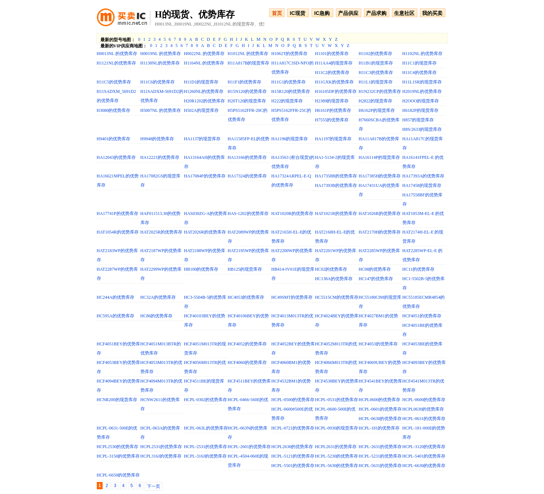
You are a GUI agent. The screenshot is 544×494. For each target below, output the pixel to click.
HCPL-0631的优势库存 (424, 418)
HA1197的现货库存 (333, 138)
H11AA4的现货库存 (334, 63)
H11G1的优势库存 (288, 82)
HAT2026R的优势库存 (205, 232)
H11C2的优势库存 (332, 72)
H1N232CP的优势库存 (380, 91)
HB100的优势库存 (201, 269)
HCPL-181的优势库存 (379, 428)
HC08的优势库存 (375, 269)
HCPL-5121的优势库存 (293, 456)
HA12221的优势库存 (159, 157)
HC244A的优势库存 (115, 297)
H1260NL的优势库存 (204, 91)
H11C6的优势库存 (157, 82)
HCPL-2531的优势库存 (205, 446)
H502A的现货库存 (201, 110)
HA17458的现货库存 (421, 185)
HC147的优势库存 (376, 278)
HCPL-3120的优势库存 (424, 446)
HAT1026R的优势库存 (380, 213)
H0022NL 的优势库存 (204, 53)
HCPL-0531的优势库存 (336, 399)
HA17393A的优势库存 (423, 176)
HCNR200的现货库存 (117, 399)
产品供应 (348, 13)
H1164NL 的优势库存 (204, 63)
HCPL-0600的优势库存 (424, 399)
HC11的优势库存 (418, 269)
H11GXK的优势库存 (334, 82)
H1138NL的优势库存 (160, 63)
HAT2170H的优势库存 (380, 232)
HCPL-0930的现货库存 (336, 428)
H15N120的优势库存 (247, 91)
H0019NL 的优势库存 (160, 53)
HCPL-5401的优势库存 (424, 456)
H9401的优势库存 (114, 138)
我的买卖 (432, 13)
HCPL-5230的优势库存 (336, 456)
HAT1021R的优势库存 (336, 213)
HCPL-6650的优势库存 (118, 475)
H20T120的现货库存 (247, 100)
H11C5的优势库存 (114, 82)
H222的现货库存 (287, 100)
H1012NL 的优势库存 (248, 53)
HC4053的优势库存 (246, 297)
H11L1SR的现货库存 (422, 82)
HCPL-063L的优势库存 (206, 428)
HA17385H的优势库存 (380, 176)
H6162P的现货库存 (377, 110)
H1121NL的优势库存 (116, 63)
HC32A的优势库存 (158, 297)
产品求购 (376, 13)
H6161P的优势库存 (333, 110)
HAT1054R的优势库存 (118, 232)
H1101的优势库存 (332, 53)
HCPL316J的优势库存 (161, 456)
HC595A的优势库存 (115, 315)
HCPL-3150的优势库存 (118, 456)
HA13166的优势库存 (247, 157)
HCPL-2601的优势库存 (249, 446)
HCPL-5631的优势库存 (380, 465)
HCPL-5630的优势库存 (336, 465)
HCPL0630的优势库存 (423, 409)
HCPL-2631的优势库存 (380, 446)
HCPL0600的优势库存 (380, 399)
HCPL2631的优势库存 (336, 446)
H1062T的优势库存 (289, 53)
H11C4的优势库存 (419, 72)
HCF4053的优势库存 (378, 343)
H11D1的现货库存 (201, 82)
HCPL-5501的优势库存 (293, 465)
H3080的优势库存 (114, 110)
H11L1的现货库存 (376, 82)
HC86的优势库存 (156, 315)
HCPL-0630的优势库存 (380, 418)
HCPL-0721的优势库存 (293, 428)
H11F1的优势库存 (245, 82)
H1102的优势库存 (375, 53)
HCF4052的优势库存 (247, 343)
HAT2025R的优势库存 (161, 232)
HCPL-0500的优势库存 (293, 399)
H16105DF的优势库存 (336, 91)
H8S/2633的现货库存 (422, 129)
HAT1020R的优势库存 (292, 213)
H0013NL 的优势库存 (117, 53)
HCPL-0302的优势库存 (205, 399)
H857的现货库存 (418, 119)
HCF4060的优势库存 (247, 362)
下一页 (153, 486)
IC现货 (297, 13)
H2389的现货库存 (332, 100)
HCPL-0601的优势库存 (380, 409)
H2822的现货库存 (376, 100)
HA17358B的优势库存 (336, 176)
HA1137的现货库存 (202, 138)
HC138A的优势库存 (334, 278)
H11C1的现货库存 (419, 63)
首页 (277, 13)
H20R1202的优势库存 (204, 100)
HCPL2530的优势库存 (118, 446)
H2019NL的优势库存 (422, 91)
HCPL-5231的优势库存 (380, 456)
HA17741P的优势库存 (117, 213)
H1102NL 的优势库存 (422, 53)
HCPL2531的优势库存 (161, 446)
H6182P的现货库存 (420, 110)
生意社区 (404, 13)
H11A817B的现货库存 (249, 63)
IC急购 (322, 13)
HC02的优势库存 (331, 269)
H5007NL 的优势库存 (160, 110)
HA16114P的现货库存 (379, 157)
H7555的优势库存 (332, 119)
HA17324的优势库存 (247, 176)
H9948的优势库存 (157, 138)
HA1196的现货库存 (289, 138)
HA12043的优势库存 (116, 157)
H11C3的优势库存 (376, 72)
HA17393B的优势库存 (336, 185)
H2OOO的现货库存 (420, 100)
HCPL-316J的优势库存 (205, 456)
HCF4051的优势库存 (421, 315)
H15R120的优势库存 (290, 91)
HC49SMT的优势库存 (292, 297)
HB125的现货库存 (245, 269)
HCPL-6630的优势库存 (424, 465)
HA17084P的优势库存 (205, 176)
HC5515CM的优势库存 (336, 297)
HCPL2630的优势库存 (292, 446)
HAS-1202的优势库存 (248, 213)
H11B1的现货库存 (376, 63)
